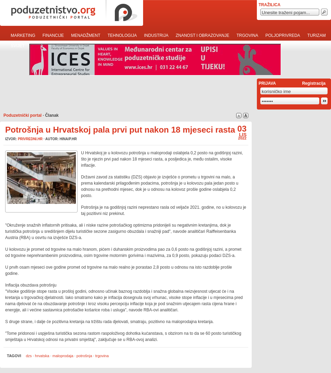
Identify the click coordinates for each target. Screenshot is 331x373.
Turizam (316, 35)
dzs (29, 356)
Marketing (23, 35)
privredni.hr (30, 139)
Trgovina (247, 35)
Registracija (313, 83)
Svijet (18, 45)
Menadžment (85, 35)
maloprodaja (62, 356)
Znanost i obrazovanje (202, 35)
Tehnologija (122, 35)
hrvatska (42, 356)
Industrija (156, 35)
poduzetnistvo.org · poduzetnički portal (71, 13)
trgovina (102, 356)
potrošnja (84, 356)
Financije (53, 35)
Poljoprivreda (282, 35)
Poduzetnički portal (22, 115)
